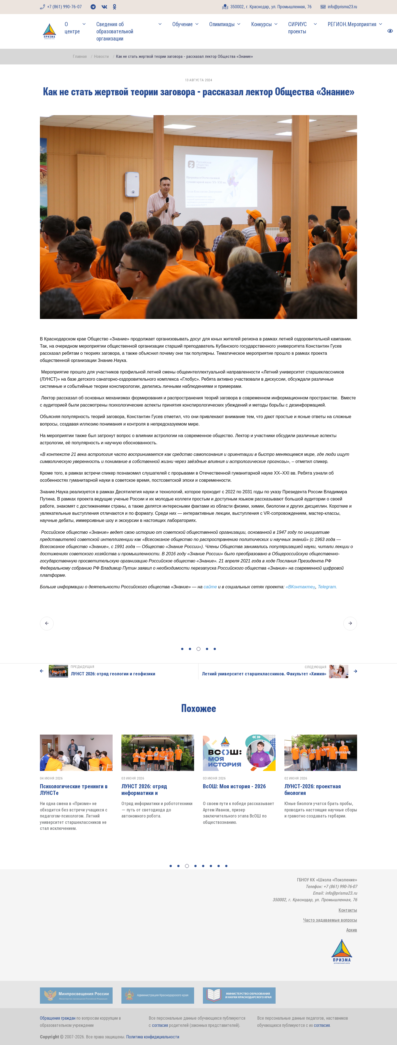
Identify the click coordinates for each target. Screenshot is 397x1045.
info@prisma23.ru (338, 6)
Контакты (348, 910)
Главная (80, 56)
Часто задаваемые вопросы (330, 920)
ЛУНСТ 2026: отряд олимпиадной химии (63, 789)
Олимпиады (222, 24)
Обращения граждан (57, 1018)
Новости (101, 56)
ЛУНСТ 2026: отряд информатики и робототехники (226, 793)
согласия (160, 1025)
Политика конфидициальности (152, 1036)
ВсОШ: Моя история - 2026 (315, 786)
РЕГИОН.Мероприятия (352, 24)
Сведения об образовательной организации (114, 31)
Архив (351, 930)
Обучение (182, 24)
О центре (72, 28)
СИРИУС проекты (297, 28)
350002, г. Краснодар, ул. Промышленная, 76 (267, 6)
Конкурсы (261, 24)
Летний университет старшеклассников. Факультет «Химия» (264, 673)
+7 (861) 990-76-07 (61, 6)
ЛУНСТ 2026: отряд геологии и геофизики (113, 673)
